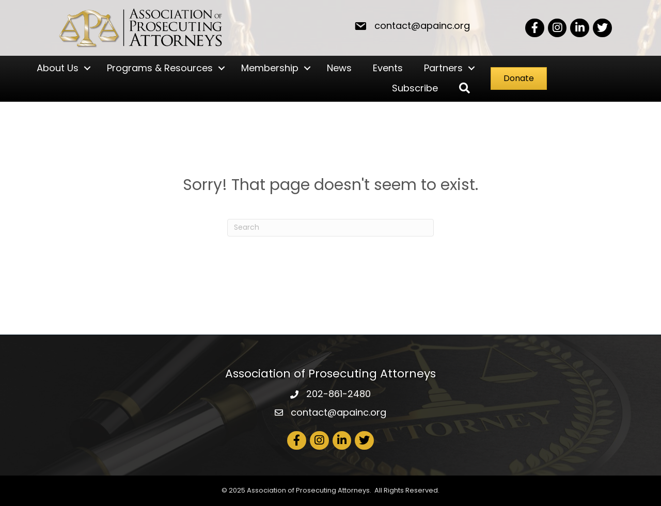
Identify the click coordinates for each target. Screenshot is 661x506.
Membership (269, 67)
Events (388, 67)
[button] (464, 88)
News (339, 67)
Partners (443, 67)
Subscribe (415, 88)
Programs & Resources (160, 67)
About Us (57, 67)
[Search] (330, 227)
